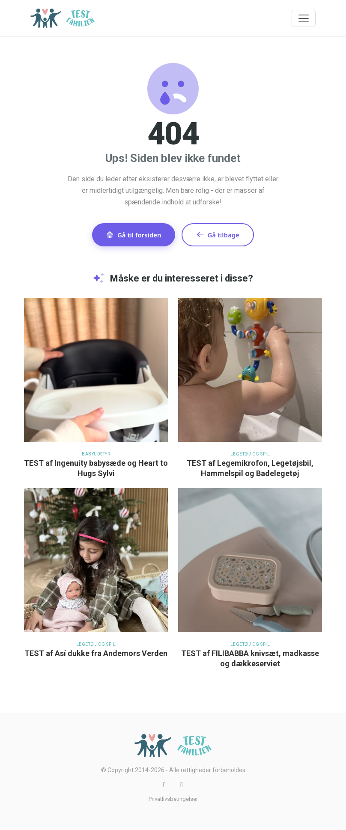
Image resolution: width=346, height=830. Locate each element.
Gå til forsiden (133, 235)
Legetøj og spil (250, 454)
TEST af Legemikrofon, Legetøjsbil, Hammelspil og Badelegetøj (250, 468)
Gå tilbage (217, 235)
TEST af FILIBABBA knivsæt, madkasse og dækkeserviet (250, 658)
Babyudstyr (96, 454)
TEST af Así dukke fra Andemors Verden (95, 653)
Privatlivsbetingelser (173, 799)
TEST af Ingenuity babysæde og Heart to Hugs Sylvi (96, 468)
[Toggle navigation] (304, 18)
